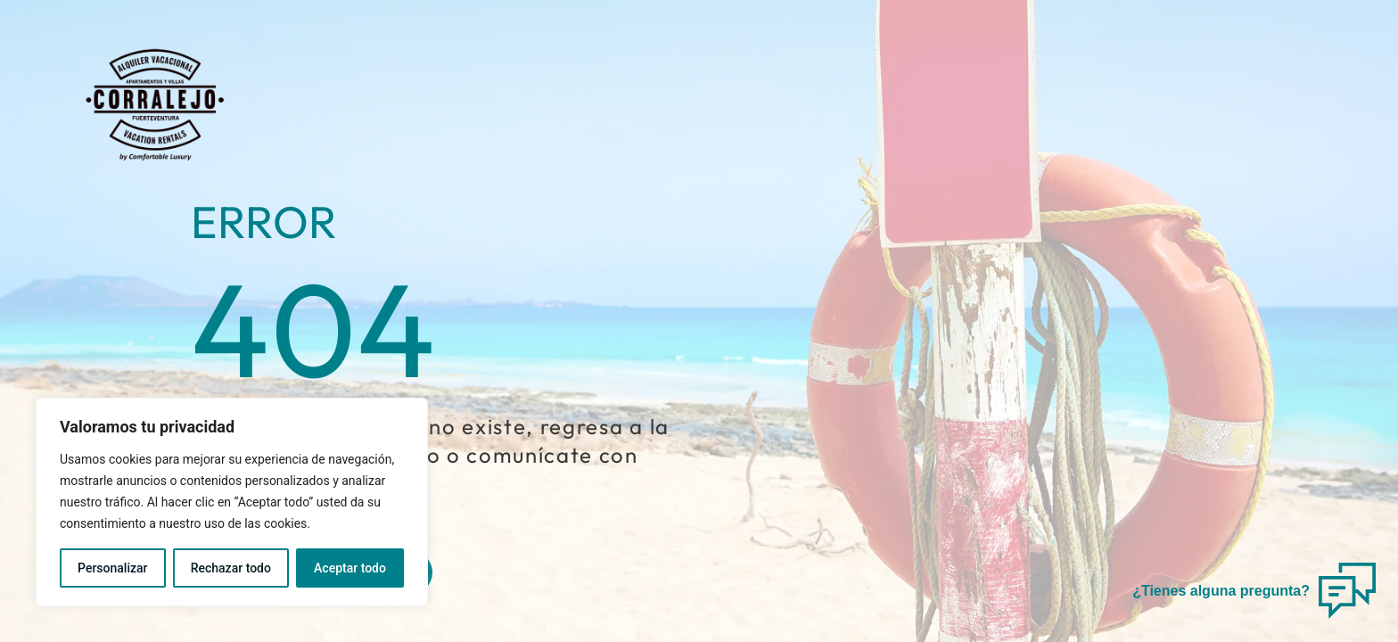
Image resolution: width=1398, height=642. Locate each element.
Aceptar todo (350, 568)
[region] (232, 502)
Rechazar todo (231, 568)
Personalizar (112, 568)
